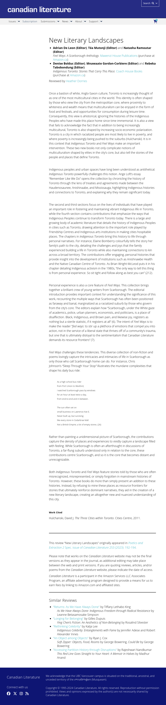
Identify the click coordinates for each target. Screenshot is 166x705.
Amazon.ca (60, 59)
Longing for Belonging (68, 618)
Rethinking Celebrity (67, 626)
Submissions (48, 21)
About (78, 21)
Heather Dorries (76, 81)
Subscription (30, 21)
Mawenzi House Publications (118, 56)
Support (93, 21)
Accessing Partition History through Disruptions (85, 650)
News (65, 21)
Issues (12, 21)
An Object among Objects (70, 638)
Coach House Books (129, 71)
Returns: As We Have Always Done (76, 607)
